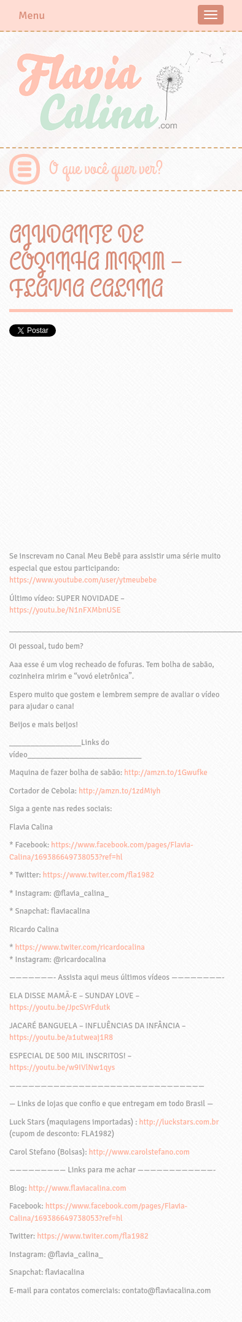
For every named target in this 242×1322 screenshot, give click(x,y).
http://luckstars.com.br (179, 1122)
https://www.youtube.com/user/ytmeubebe (83, 580)
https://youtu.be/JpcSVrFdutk (60, 1007)
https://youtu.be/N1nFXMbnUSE (65, 610)
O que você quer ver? (106, 169)
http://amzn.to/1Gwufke (166, 773)
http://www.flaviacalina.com (78, 1188)
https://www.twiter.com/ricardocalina (80, 947)
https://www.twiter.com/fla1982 (99, 875)
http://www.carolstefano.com (139, 1152)
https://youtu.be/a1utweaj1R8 (61, 1037)
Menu (31, 15)
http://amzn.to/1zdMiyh (119, 791)
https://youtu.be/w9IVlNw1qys (62, 1067)
